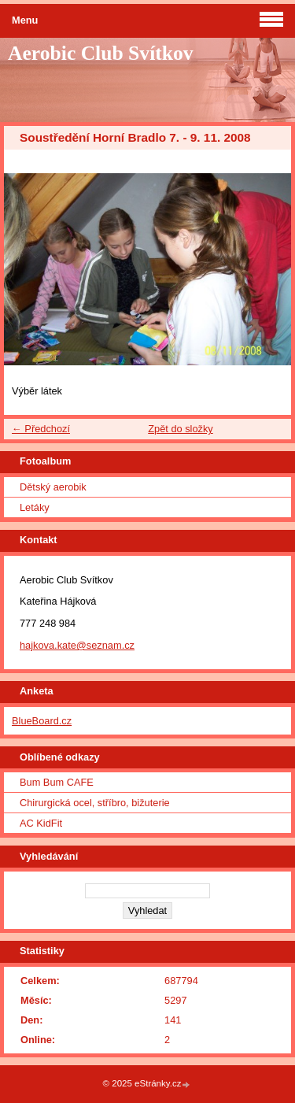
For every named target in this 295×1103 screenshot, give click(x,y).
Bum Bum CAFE (57, 782)
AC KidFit (41, 823)
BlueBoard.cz (42, 721)
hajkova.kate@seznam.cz (77, 645)
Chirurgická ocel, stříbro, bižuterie (95, 803)
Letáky (35, 507)
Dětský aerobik (53, 487)
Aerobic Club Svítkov (101, 53)
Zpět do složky (180, 429)
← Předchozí (41, 429)
